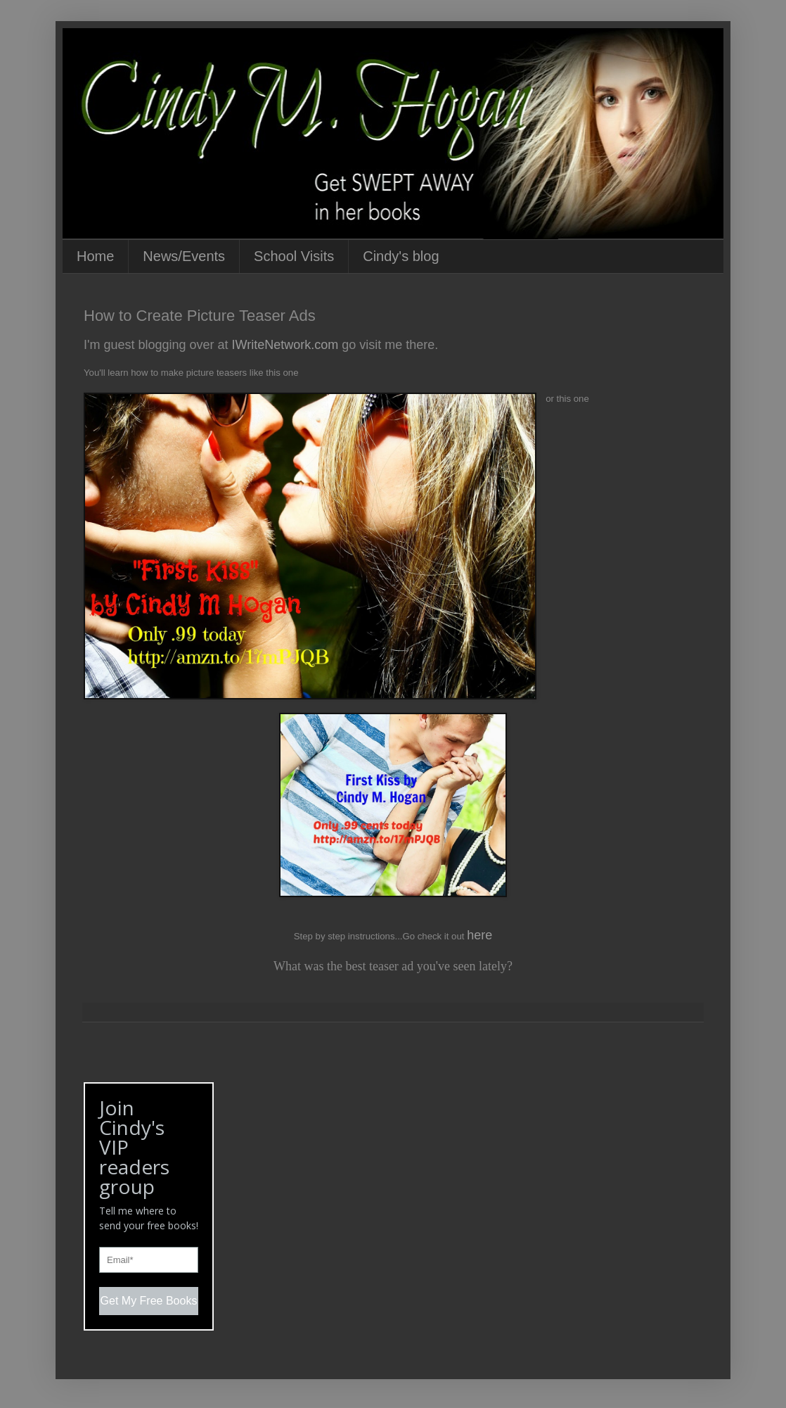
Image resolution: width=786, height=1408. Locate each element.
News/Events (184, 256)
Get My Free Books (149, 1301)
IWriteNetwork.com (283, 345)
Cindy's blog (401, 256)
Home (95, 256)
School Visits (294, 256)
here (479, 935)
